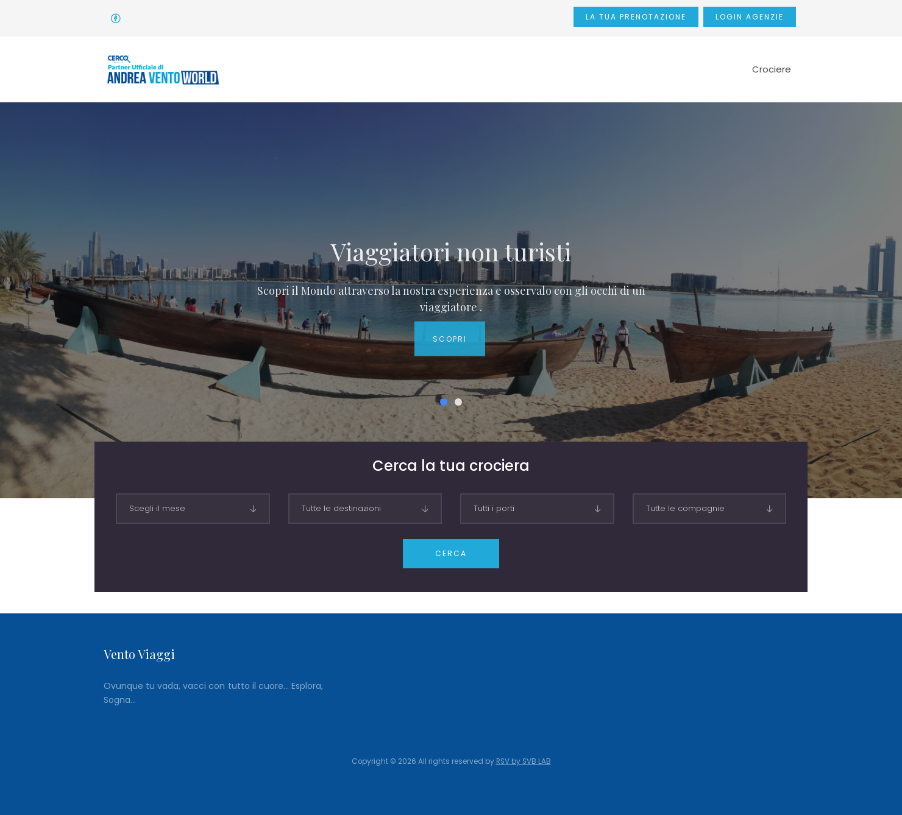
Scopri (450, 349)
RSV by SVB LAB (523, 761)
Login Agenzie (750, 17)
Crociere (771, 69)
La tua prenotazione (636, 17)
